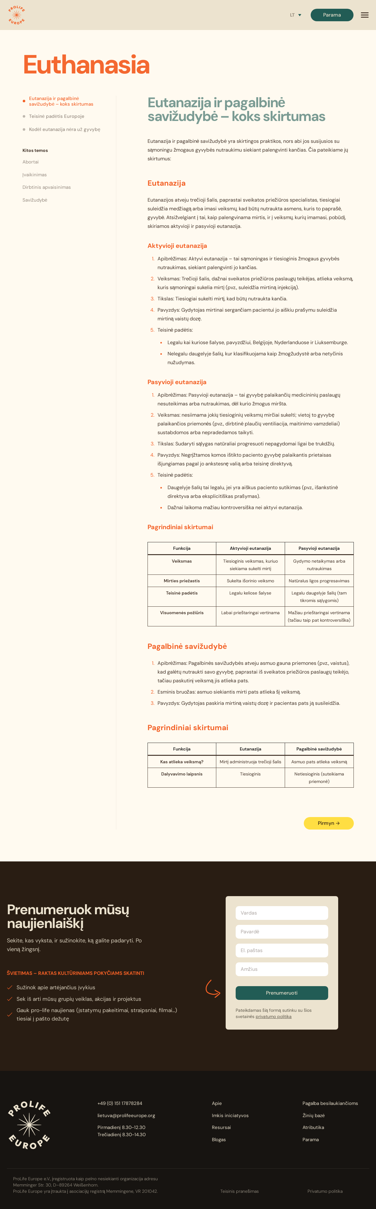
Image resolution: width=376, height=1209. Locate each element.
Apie (217, 1103)
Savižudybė (35, 200)
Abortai (31, 162)
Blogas (219, 1139)
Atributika (313, 1127)
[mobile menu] (365, 15)
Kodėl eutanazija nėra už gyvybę (62, 129)
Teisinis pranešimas (239, 1191)
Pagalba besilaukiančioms (330, 1103)
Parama (311, 1139)
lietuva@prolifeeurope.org (126, 1115)
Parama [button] (332, 15)
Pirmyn (329, 823)
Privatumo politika (325, 1191)
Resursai (221, 1127)
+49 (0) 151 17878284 (120, 1103)
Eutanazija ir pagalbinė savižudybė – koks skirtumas (58, 101)
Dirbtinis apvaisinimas (47, 187)
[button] (16, 15)
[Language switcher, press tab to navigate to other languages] (295, 15)
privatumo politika (274, 1016)
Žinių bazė (314, 1115)
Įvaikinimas (35, 175)
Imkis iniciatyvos (230, 1115)
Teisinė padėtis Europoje (54, 116)
